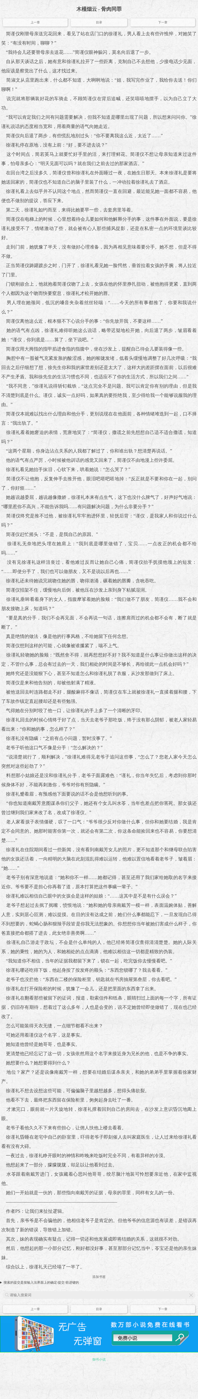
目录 (99, 22)
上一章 (35, 22)
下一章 (162, 22)
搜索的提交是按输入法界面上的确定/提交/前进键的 (41, 1282)
